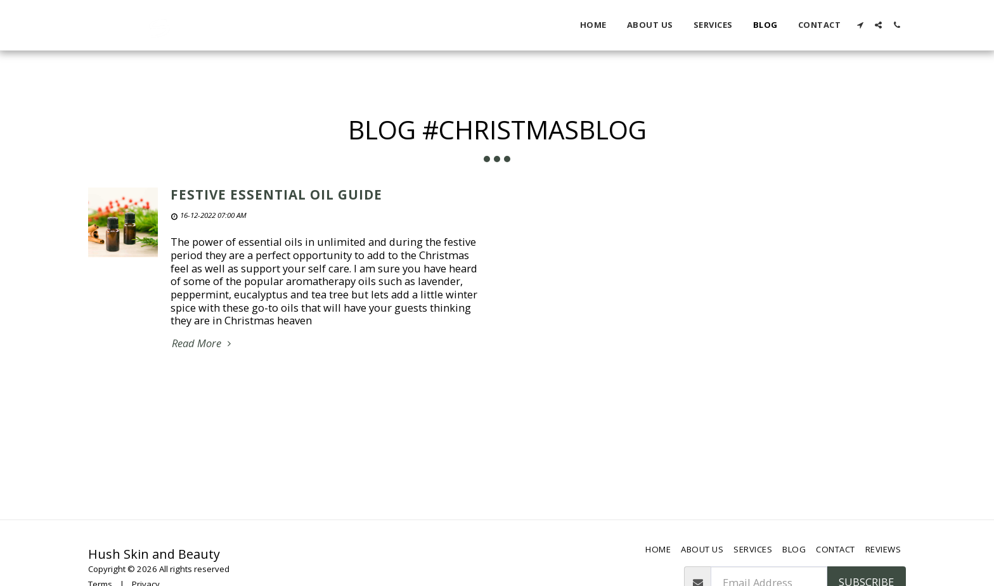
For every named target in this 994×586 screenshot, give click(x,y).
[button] (859, 25)
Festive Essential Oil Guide (276, 194)
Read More (203, 343)
